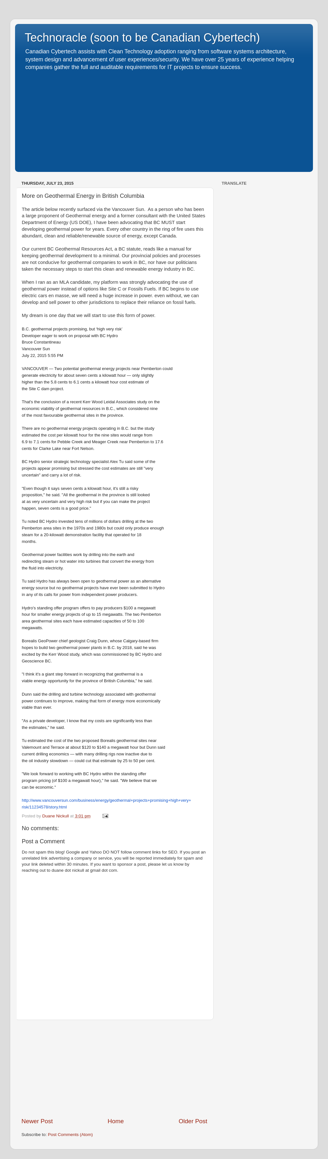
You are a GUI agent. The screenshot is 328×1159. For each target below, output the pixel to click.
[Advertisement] (164, 119)
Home (116, 1121)
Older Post (193, 1121)
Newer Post (37, 1121)
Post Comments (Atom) (70, 1134)
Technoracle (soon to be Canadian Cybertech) (142, 37)
